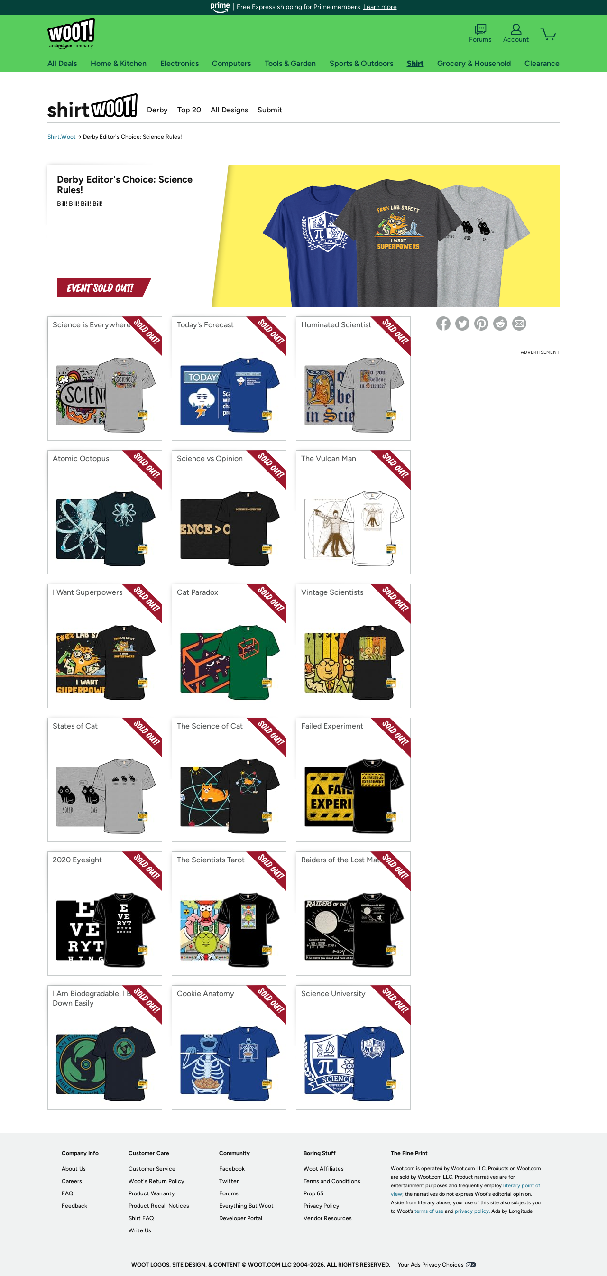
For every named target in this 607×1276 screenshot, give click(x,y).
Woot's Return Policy (156, 1181)
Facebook (232, 1168)
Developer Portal (240, 1218)
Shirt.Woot (92, 105)
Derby (157, 109)
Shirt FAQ (141, 1218)
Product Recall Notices (159, 1205)
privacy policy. (472, 1211)
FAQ (67, 1193)
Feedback (74, 1205)
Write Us (140, 1230)
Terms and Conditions (332, 1181)
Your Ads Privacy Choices (431, 1264)
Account (516, 34)
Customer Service (152, 1168)
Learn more (380, 7)
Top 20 (189, 109)
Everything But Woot (246, 1205)
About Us (74, 1168)
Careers (72, 1181)
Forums (480, 34)
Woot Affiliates (324, 1168)
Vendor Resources (328, 1218)
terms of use (428, 1211)
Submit (270, 109)
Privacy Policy (321, 1205)
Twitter (229, 1181)
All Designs (229, 109)
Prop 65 (313, 1193)
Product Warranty (152, 1193)
